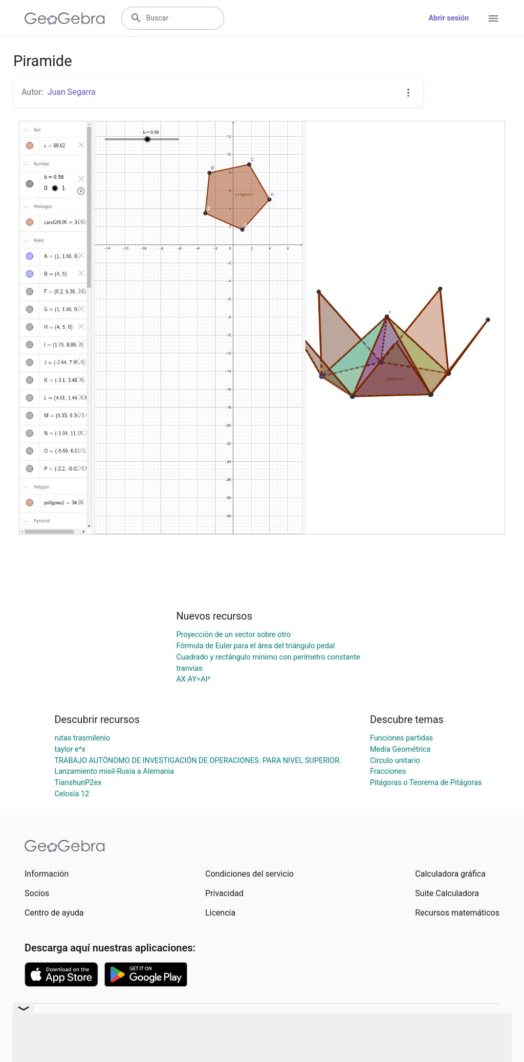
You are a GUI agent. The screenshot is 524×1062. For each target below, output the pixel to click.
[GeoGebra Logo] (65, 18)
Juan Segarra (72, 92)
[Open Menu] (493, 18)
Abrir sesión (449, 18)
